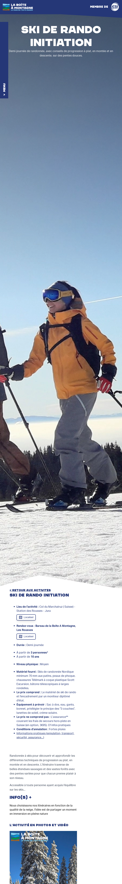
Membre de (104, 7)
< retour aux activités (30, 590)
